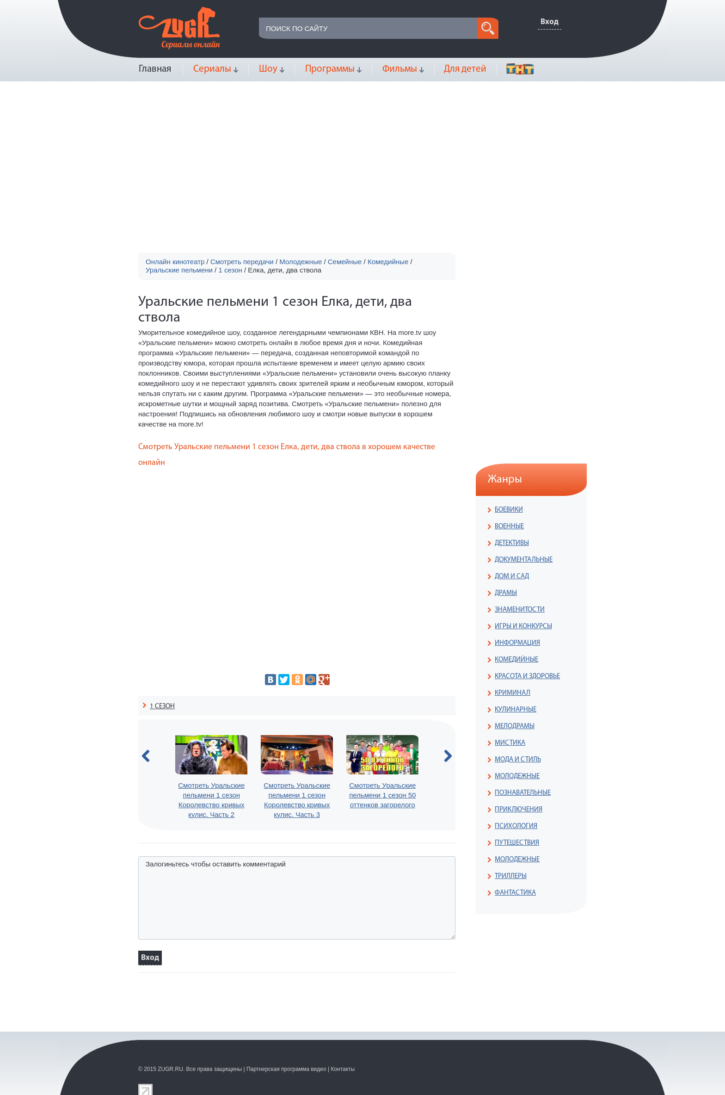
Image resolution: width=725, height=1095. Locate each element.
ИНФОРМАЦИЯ (517, 643)
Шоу (268, 69)
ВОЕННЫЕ (509, 526)
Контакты (343, 1069)
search (487, 28)
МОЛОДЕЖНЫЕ (517, 776)
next (448, 756)
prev (145, 756)
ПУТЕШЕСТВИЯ (517, 843)
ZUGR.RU (170, 1069)
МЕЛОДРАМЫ (515, 726)
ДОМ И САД (512, 576)
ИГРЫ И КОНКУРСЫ (523, 626)
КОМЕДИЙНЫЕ (516, 659)
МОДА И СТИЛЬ (518, 759)
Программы (330, 69)
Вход (550, 22)
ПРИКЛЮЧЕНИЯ (518, 809)
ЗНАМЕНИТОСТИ (520, 609)
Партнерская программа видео (286, 1069)
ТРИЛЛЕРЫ (511, 876)
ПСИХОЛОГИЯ (516, 826)
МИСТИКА (510, 743)
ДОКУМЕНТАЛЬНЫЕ (524, 560)
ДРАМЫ (506, 593)
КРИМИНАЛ (512, 693)
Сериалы (212, 69)
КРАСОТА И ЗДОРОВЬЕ (527, 676)
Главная (155, 69)
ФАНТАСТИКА (515, 893)
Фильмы (399, 69)
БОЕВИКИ (509, 510)
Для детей (465, 69)
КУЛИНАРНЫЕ (515, 709)
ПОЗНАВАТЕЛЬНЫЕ (523, 793)
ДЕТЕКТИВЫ (512, 543)
